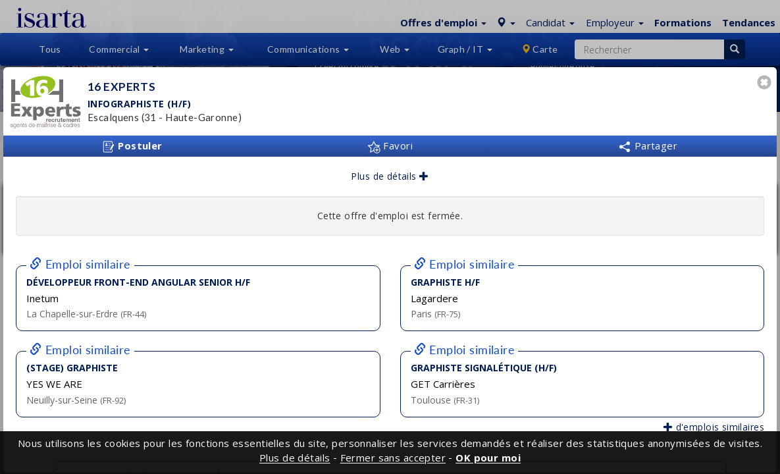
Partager (647, 145)
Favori (390, 145)
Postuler (132, 146)
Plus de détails (390, 176)
